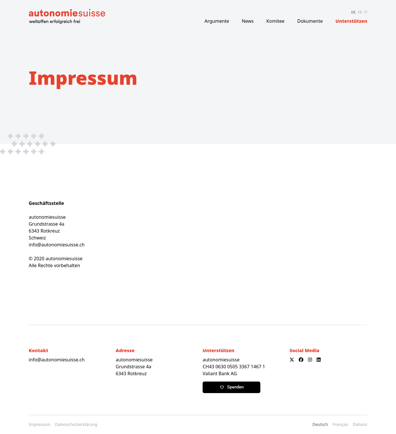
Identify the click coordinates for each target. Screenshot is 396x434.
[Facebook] (301, 359)
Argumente (217, 21)
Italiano (360, 424)
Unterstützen (351, 21)
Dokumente (310, 21)
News (248, 21)
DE (353, 12)
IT (365, 12)
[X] (291, 359)
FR (360, 12)
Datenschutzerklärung (76, 424)
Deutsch (320, 424)
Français (340, 424)
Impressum (40, 424)
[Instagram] (310, 359)
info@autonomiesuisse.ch (57, 244)
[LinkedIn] (319, 359)
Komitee (275, 21)
